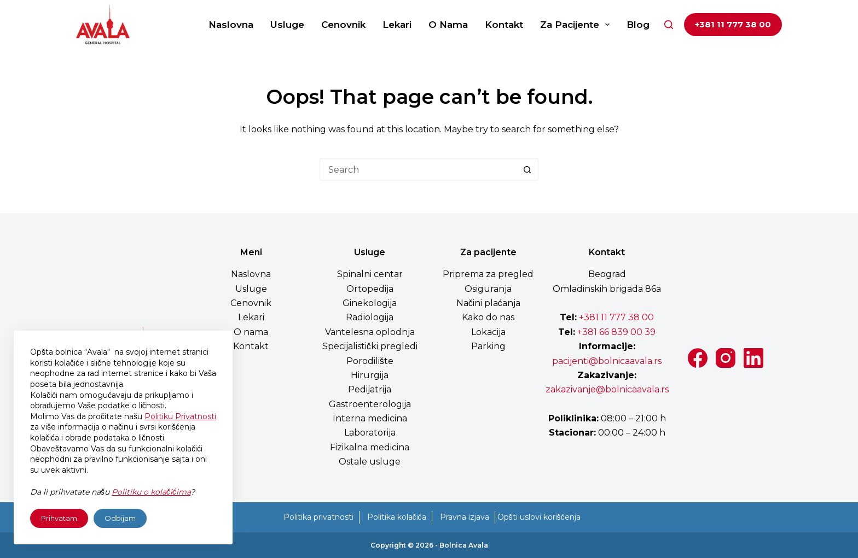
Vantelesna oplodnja (370, 332)
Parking (488, 346)
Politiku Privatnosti (180, 416)
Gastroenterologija (370, 404)
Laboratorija (370, 432)
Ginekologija (370, 303)
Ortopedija (369, 289)
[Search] (668, 24)
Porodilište (369, 361)
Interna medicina (370, 418)
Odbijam (120, 518)
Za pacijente (577, 24)
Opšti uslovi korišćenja (539, 517)
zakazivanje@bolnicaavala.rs (607, 389)
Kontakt (504, 24)
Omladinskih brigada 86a (607, 289)
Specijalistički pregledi (370, 346)
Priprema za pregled (488, 274)
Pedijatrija (369, 389)
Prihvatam (59, 518)
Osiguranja (488, 289)
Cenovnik (343, 24)
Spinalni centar (370, 274)
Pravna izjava (464, 517)
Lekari (396, 24)
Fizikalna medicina (369, 447)
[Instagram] (725, 358)
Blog (638, 24)
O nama (448, 24)
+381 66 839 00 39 (615, 332)
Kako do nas (488, 317)
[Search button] (527, 169)
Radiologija (369, 317)
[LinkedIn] (753, 358)
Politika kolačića (396, 517)
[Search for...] (418, 169)
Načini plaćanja (488, 303)
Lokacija (488, 332)
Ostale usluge (370, 461)
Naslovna (230, 24)
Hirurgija (370, 375)
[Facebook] (698, 358)
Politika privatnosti (318, 517)
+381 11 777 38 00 (733, 24)
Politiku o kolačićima (151, 492)
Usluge (287, 24)
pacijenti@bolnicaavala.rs (607, 361)
